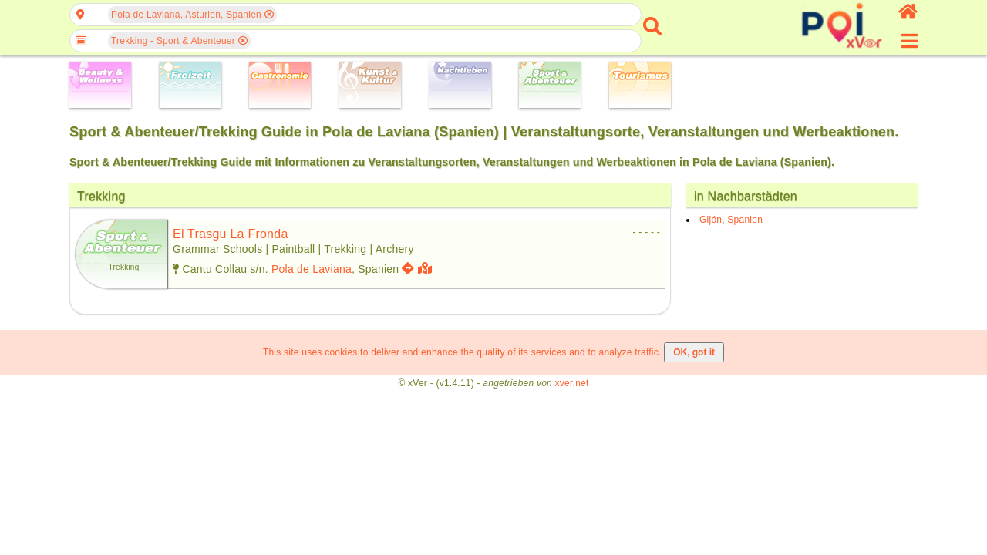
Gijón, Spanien (731, 219)
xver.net (572, 383)
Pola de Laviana (311, 269)
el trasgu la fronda (230, 233)
